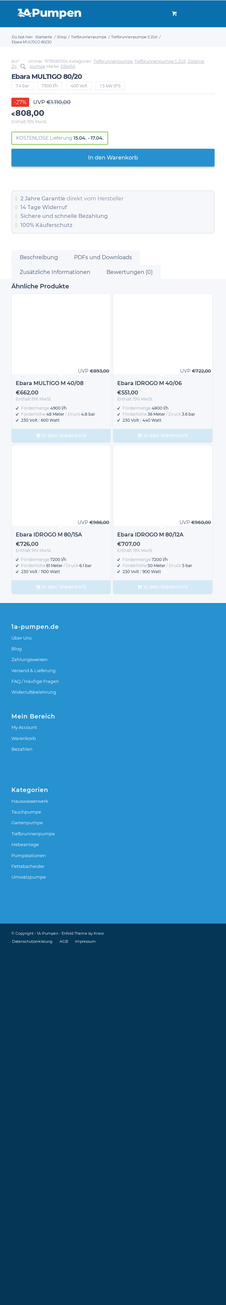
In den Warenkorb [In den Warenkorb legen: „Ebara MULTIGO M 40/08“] (61, 791)
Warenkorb (23, 1093)
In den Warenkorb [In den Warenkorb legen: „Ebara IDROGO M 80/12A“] (163, 942)
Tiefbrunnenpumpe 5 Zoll (160, 416)
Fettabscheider (28, 1221)
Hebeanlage (25, 1200)
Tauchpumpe (26, 1167)
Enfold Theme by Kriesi (83, 1288)
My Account (24, 1082)
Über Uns (21, 993)
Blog (16, 1004)
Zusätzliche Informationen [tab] (55, 627)
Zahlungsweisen (29, 1015)
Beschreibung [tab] (39, 613)
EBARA (68, 421)
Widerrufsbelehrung (33, 1047)
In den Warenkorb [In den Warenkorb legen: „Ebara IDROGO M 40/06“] (163, 791)
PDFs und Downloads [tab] (103, 613)
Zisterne (195, 416)
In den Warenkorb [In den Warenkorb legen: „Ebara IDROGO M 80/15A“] (61, 942)
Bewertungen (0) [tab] (129, 627)
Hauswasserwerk (29, 1156)
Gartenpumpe (27, 1178)
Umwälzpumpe (28, 1232)
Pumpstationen (28, 1210)
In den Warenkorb (113, 513)
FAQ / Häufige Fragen (35, 1036)
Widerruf (54, 563)
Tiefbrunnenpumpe (113, 416)
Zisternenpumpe (28, 421)
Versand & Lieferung (33, 1025)
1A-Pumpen (47, 1288)
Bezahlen (21, 1104)
